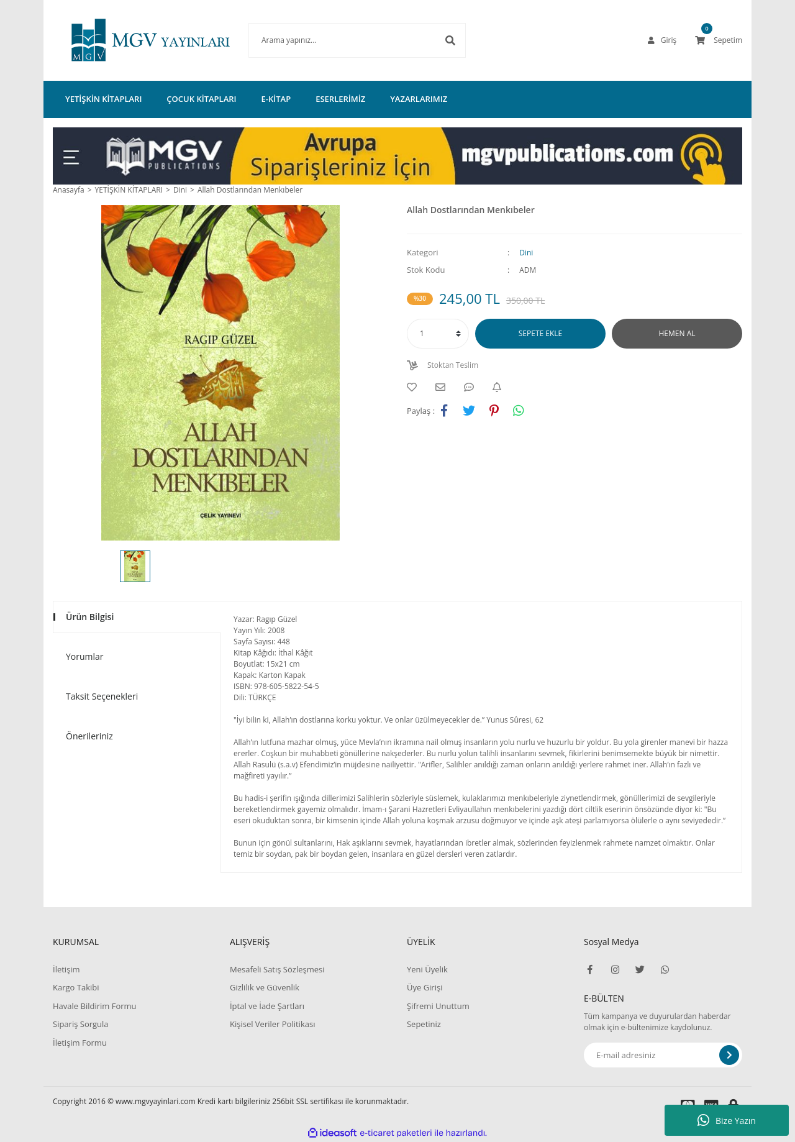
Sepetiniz (424, 1024)
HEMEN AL (677, 333)
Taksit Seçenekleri (102, 696)
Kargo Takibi (76, 987)
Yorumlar (85, 656)
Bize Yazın (726, 1120)
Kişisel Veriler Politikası (272, 1024)
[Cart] (718, 40)
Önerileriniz (89, 736)
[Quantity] (438, 334)
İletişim (66, 969)
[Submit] (729, 1055)
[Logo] (132, 40)
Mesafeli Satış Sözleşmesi (277, 969)
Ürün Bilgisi (90, 617)
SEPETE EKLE (540, 333)
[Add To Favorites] (415, 387)
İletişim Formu (80, 1042)
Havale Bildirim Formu (95, 1006)
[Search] (338, 40)
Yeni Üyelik (427, 969)
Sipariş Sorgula (81, 1024)
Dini (526, 252)
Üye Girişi (424, 987)
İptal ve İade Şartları (267, 1006)
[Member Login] (662, 40)
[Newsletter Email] (663, 1055)
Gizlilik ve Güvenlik (264, 987)
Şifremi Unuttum (438, 1006)
